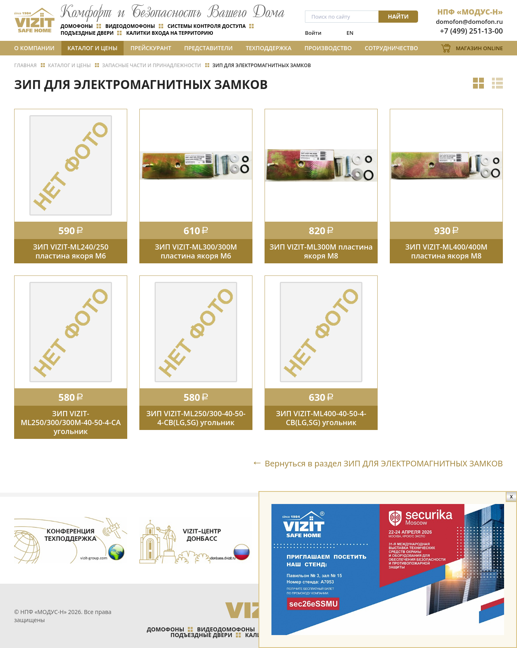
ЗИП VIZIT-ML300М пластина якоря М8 (321, 251)
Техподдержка (268, 48)
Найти (398, 16)
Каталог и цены (92, 48)
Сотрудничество (391, 48)
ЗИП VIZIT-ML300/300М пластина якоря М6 (196, 251)
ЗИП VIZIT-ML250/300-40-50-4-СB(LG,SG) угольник (195, 418)
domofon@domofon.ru (469, 21)
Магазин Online (479, 48)
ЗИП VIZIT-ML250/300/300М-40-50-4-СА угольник (71, 422)
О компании (34, 48)
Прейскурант (150, 48)
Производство (328, 48)
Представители (208, 48)
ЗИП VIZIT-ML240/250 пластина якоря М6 (71, 251)
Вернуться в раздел (384, 463)
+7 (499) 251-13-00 (471, 31)
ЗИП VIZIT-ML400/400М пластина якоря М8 (446, 251)
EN (350, 32)
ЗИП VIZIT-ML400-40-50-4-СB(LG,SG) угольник (321, 418)
